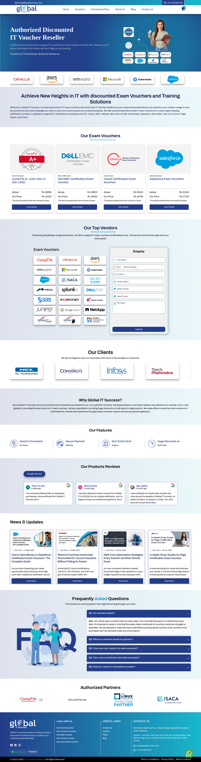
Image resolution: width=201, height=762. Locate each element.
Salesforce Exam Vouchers (167, 179)
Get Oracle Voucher (65, 728)
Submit (138, 329)
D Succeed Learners (34, 759)
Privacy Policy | (167, 759)
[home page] (26, 12)
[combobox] (117, 267)
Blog (133, 9)
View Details (31, 207)
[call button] (173, 2)
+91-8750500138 (142, 750)
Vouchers (80, 9)
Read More (31, 581)
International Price (100, 9)
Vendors (106, 731)
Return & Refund (183, 759)
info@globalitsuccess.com (146, 746)
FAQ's (105, 735)
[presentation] (138, 321)
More (36, 499)
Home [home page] (66, 9)
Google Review (34, 474)
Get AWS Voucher (64, 735)
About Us (120, 9)
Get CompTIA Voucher (66, 731)
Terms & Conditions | (150, 759)
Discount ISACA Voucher (67, 742)
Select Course (122, 296)
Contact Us (147, 9)
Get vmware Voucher (66, 738)
